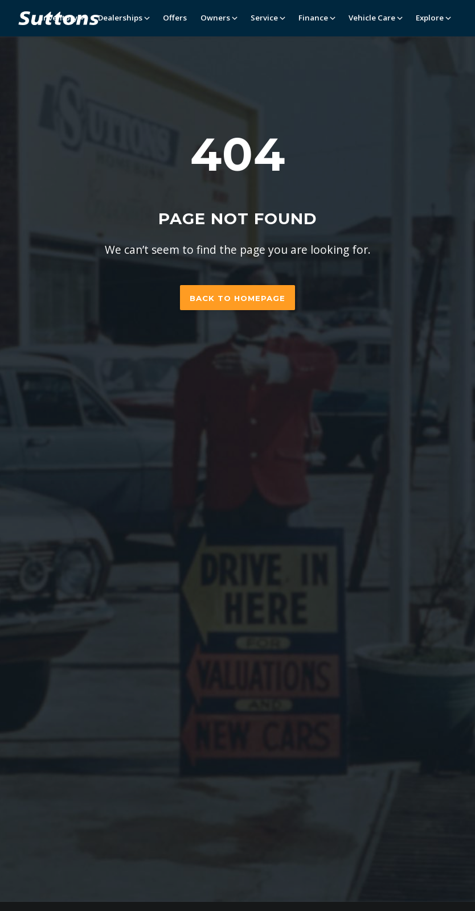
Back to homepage (237, 298)
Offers (175, 18)
